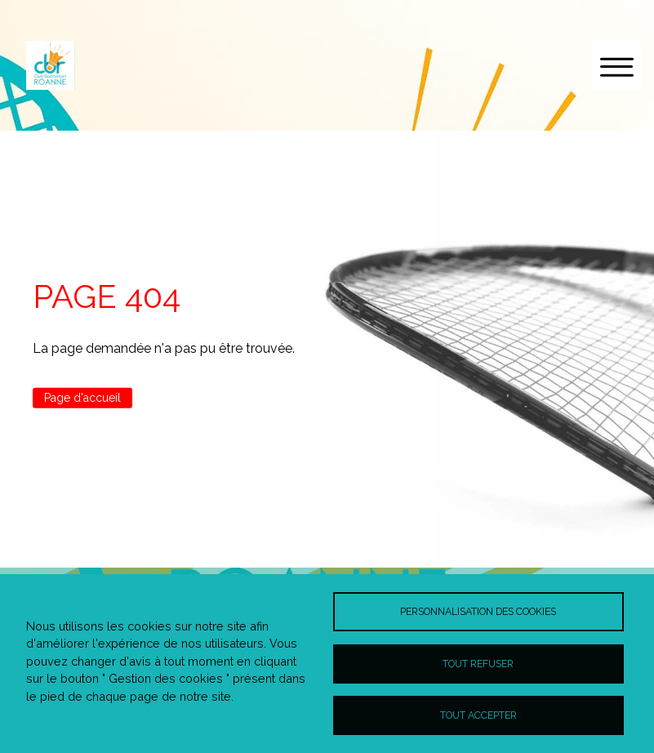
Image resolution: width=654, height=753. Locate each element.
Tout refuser (478, 663)
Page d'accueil (82, 397)
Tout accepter (478, 715)
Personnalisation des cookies (478, 611)
